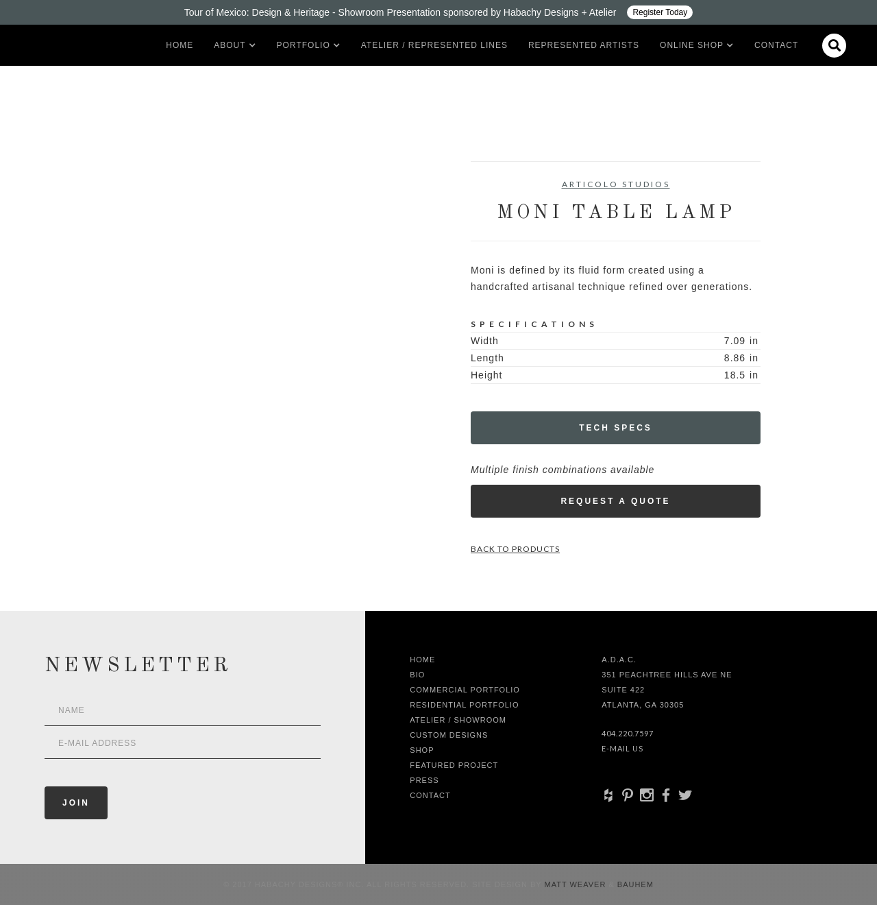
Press (424, 780)
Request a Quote (615, 501)
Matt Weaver (577, 884)
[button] (229, 45)
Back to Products (515, 549)
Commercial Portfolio (465, 690)
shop (422, 750)
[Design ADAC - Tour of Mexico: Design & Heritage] (438, 12)
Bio (417, 675)
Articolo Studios (616, 184)
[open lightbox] (147, 222)
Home (179, 45)
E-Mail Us (622, 748)
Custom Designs (449, 735)
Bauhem (634, 884)
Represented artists (583, 45)
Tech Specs (615, 428)
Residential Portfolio (464, 705)
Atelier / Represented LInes (434, 45)
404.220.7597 (628, 733)
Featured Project (454, 765)
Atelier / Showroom (458, 720)
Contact (776, 45)
